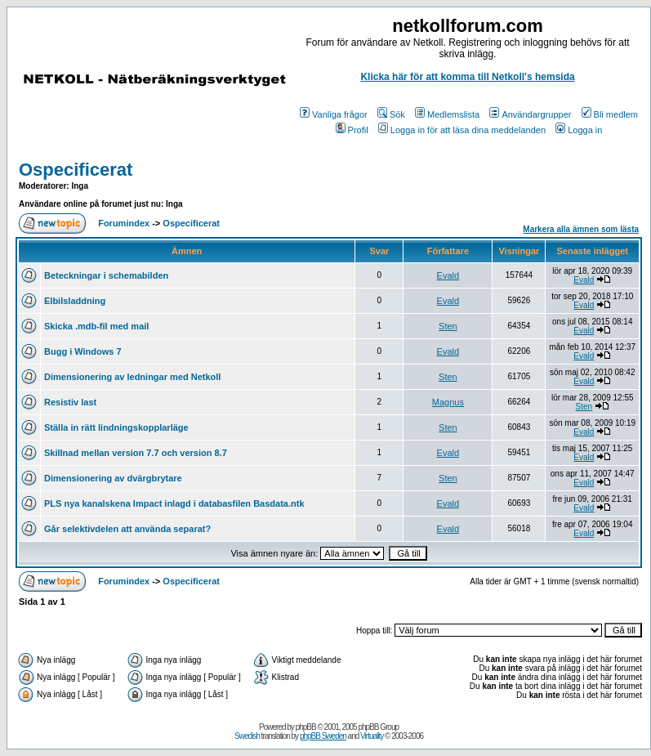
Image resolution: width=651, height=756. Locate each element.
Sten (448, 326)
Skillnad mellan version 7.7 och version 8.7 (135, 453)
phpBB (306, 726)
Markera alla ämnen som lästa (581, 229)
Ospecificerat (75, 169)
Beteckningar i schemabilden (106, 275)
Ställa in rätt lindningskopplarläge (116, 427)
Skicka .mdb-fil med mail (96, 326)
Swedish (247, 735)
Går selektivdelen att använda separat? (127, 529)
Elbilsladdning (74, 301)
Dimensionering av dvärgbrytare (113, 478)
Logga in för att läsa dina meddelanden (462, 130)
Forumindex (123, 223)
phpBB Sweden (323, 735)
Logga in (578, 130)
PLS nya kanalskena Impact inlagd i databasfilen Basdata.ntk (174, 503)
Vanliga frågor (334, 114)
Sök (391, 114)
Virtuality (371, 735)
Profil (352, 130)
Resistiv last (70, 402)
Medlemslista (447, 114)
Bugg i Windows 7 (83, 351)
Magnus (448, 402)
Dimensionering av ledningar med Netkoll (132, 377)
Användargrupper (530, 114)
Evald (448, 275)
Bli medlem (610, 114)
